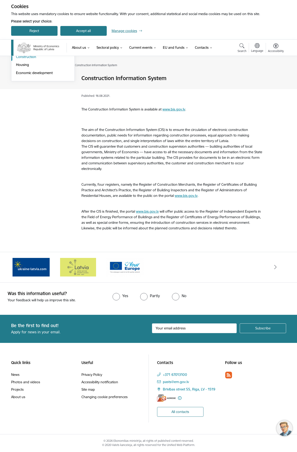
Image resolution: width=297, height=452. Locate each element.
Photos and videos (25, 382)
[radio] (120, 296)
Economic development (34, 122)
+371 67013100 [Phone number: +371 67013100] (175, 374)
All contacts (180, 412)
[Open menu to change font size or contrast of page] (276, 48)
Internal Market (28, 86)
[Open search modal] (242, 48)
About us (18, 397)
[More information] (179, 398)
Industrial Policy (28, 78)
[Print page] (274, 76)
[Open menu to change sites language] (257, 48)
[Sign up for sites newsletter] (263, 328)
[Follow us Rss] (228, 375)
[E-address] (166, 398)
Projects (17, 389)
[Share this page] (274, 88)
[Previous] (22, 267)
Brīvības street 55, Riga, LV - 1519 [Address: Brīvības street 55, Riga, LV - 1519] (189, 389)
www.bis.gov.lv (173, 109)
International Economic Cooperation (34, 96)
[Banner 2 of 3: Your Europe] (125, 267)
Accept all (83, 31)
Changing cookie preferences (104, 397)
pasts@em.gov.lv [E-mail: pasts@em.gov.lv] (176, 382)
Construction (26, 106)
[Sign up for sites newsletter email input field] (194, 328)
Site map (88, 389)
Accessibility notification (99, 382)
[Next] (275, 267)
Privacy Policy (91, 374)
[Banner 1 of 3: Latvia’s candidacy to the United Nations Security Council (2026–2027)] (78, 267)
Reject (34, 31)
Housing (22, 114)
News (15, 374)
